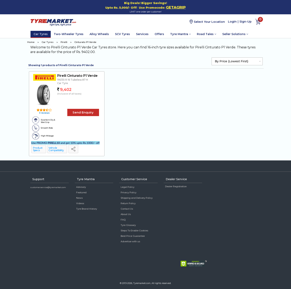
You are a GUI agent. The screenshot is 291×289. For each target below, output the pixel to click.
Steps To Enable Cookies (134, 230)
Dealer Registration (176, 186)
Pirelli (64, 42)
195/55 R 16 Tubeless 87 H (72, 79)
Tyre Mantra (180, 34)
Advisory (81, 187)
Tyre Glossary (128, 225)
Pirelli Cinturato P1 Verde (77, 76)
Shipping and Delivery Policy (137, 197)
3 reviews (44, 113)
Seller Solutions (235, 34)
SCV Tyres (122, 34)
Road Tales (206, 34)
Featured (81, 192)
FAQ (123, 219)
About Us (126, 214)
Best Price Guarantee (133, 236)
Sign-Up (245, 21)
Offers (159, 34)
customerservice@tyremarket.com (48, 187)
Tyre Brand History (86, 208)
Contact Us (127, 208)
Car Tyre (62, 83)
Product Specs (38, 149)
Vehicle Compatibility (56, 149)
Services (142, 34)
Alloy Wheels (99, 34)
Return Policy (128, 203)
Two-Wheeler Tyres (68, 34)
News (79, 197)
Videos (80, 203)
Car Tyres (41, 34)
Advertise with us (130, 241)
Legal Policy (127, 187)
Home (31, 42)
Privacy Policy (128, 192)
